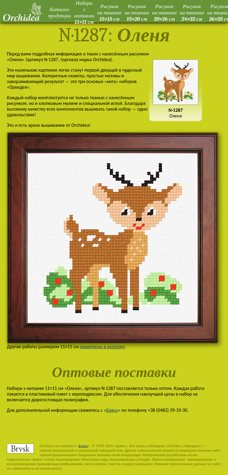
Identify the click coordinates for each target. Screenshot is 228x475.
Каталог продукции (59, 12)
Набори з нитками (84, 12)
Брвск (112, 410)
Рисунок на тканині (109, 12)
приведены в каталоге (102, 346)
